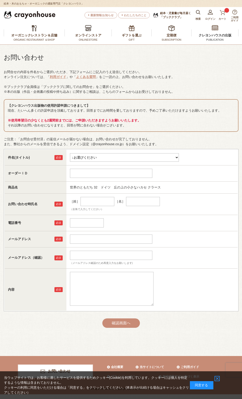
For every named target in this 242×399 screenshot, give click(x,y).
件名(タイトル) (19, 157)
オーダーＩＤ (18, 173)
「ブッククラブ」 (175, 15)
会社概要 (117, 367)
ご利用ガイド (190, 367)
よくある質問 (86, 77)
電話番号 (14, 223)
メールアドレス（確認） (26, 257)
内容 (11, 289)
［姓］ (75, 201)
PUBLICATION (215, 39)
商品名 (13, 187)
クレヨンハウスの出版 (215, 35)
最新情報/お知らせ (102, 15)
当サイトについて (152, 367)
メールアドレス (19, 239)
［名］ (120, 201)
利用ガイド (58, 77)
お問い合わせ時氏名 (23, 204)
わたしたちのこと (135, 15)
